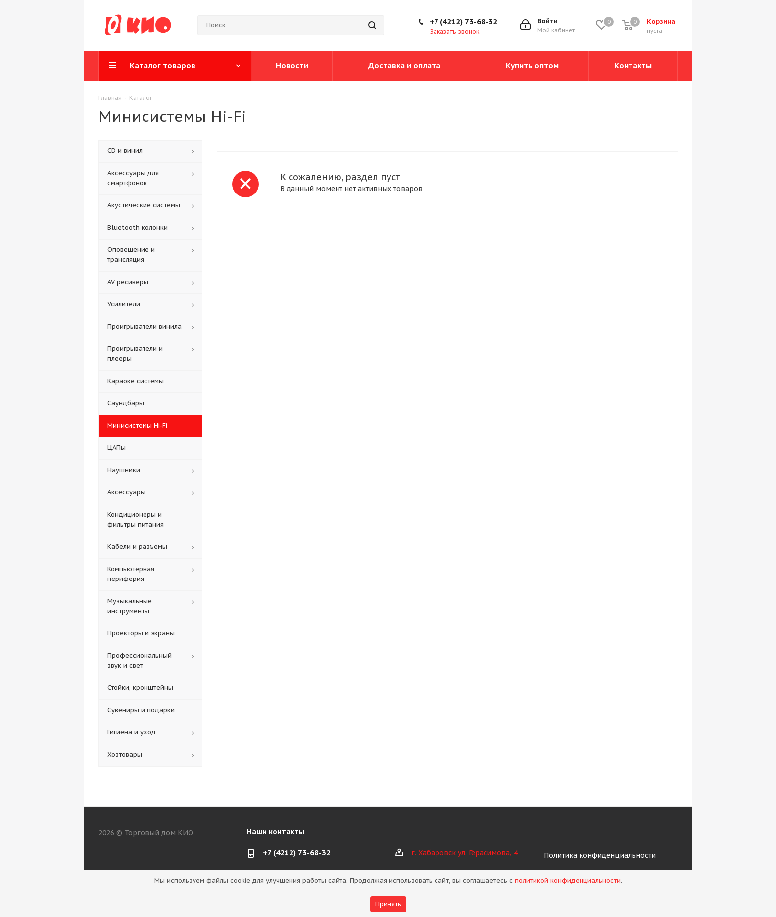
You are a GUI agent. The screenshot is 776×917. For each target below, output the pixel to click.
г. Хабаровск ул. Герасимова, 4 (464, 852)
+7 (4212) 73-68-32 (463, 21)
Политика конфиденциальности (600, 855)
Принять (388, 904)
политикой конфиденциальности (568, 880)
